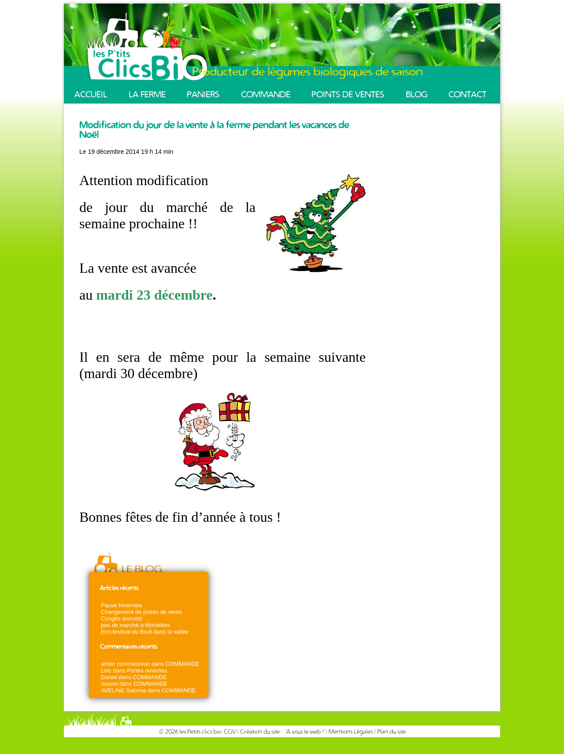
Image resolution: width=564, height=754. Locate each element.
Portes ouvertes (147, 670)
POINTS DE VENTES (348, 94)
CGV (230, 732)
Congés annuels (121, 618)
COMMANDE (265, 94)
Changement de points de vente (141, 612)
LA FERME (147, 94)
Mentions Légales (351, 732)
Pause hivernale (121, 605)
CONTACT (467, 94)
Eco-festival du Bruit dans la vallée (145, 631)
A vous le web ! (304, 732)
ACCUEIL (90, 94)
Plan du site (391, 732)
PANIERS (203, 94)
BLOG (416, 94)
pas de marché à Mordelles (135, 625)
